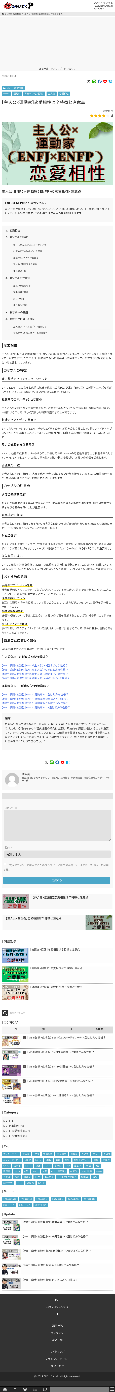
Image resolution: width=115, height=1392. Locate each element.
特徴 (17, 1182)
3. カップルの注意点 (18, 278)
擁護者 (84, 1182)
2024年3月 (24, 1210)
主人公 (51, 93)
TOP (57, 1305)
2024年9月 (26, 1204)
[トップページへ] (5, 1389)
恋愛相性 (64, 93)
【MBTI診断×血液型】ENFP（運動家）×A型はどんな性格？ (35, 694)
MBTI (6, 93)
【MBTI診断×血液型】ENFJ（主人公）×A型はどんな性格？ (35, 665)
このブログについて (57, 1312)
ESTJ (49, 1165)
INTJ (17, 1177)
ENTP (85, 1159)
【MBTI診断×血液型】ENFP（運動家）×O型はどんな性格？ (35, 698)
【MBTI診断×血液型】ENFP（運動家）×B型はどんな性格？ (35, 703)
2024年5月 (89, 1204)
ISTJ (36, 1159)
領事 (96, 1165)
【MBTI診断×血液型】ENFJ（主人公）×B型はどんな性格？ (35, 674)
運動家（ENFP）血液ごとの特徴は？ (30, 333)
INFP (99, 1177)
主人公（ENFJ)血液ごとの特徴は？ (30, 327)
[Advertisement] (57, 41)
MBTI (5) (8, 1126)
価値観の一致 (19, 271)
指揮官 (106, 1165)
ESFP (28, 1165)
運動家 (17, 93)
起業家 (17, 1171)
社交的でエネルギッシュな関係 (27, 251)
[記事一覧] (35, 1389)
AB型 (88, 1171)
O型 (26, 1177)
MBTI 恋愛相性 (14, 14)
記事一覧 (44, 68)
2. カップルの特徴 (17, 237)
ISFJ (95, 1182)
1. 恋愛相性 (13, 230)
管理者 (25, 1159)
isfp (68, 1171)
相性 (67, 1165)
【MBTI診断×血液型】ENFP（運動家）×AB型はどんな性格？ (36, 707)
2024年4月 (9, 1210)
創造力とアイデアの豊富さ (25, 258)
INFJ (37, 1182)
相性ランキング (82, 1165)
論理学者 (8, 1188)
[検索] (5, 1018)
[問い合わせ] (45, 1389)
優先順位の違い (20, 305)
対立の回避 (18, 299)
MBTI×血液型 (10, 1043)
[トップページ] (3, 14)
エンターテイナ (10, 1159)
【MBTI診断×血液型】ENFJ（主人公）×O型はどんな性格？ (35, 669)
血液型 (73, 1177)
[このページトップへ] (57, 1319)
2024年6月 (73, 1204)
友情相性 (48, 1159)
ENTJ (6, 1171)
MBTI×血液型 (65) (14, 1131)
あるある (49, 1182)
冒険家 (58, 1171)
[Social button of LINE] (94, 81)
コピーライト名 (51, 1381)
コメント (11, 808)
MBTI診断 (87, 1177)
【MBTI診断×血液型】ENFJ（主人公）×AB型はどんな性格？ (36, 678)
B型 (97, 1171)
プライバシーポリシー (57, 1364)
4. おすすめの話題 (17, 312)
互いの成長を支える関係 (25, 264)
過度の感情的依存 (22, 286)
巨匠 (38, 1171)
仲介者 (6, 1182)
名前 (8, 853)
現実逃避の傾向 (20, 292)
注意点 (77, 1171)
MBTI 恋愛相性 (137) (16, 1136)
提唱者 (27, 1182)
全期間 (99, 1034)
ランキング (56, 68)
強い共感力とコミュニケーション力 (29, 245)
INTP (20, 1188)
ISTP (47, 1171)
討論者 (74, 1159)
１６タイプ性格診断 (34, 93)
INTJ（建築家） (58, 1177)
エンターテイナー (11, 1165)
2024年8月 (42, 1204)
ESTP (28, 1171)
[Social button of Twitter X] (89, 81)
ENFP (41, 1188)
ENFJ (107, 1159)
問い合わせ (70, 68)
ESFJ (38, 1165)
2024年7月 (58, 1204)
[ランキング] (25, 1389)
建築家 (6, 1177)
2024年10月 (9, 1204)
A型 (45, 1177)
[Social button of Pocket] (105, 81)
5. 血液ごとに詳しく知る (20, 319)
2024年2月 (40, 1210)
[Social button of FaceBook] (100, 81)
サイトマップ (57, 1357)
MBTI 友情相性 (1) (15, 1141)
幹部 (58, 1165)
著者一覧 (57, 1345)
